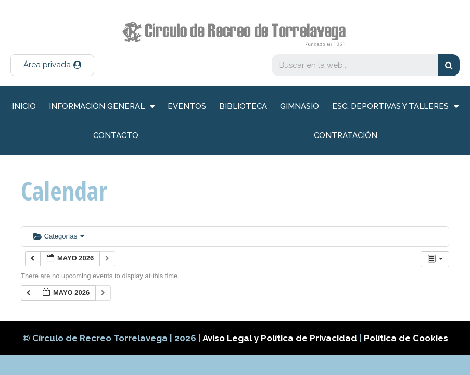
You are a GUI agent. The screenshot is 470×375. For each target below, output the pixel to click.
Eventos (187, 106)
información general (102, 106)
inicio (24, 106)
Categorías (58, 236)
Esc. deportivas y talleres (395, 106)
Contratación (345, 135)
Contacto (115, 135)
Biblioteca (243, 106)
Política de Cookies (406, 338)
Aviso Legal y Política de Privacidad (280, 338)
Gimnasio (299, 106)
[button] (52, 65)
